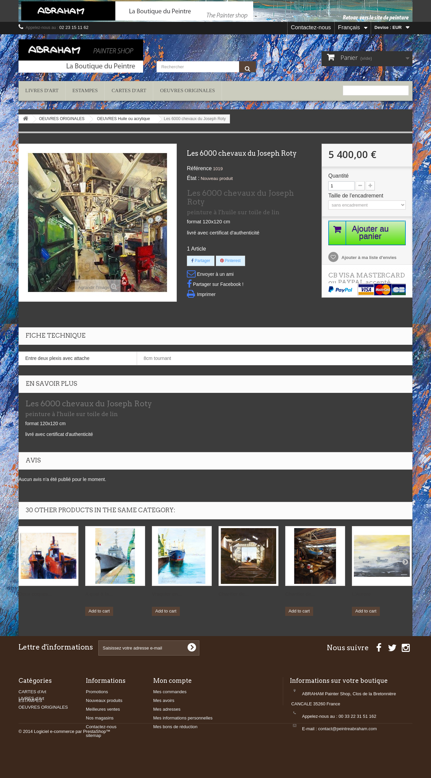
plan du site (398, 104)
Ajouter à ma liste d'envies (368, 257)
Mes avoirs (163, 700)
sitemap (93, 735)
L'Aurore (361, 594)
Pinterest (230, 260)
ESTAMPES (85, 90)
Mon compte (172, 680)
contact (374, 104)
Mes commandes (170, 691)
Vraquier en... (167, 594)
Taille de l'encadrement (356, 195)
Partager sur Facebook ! (218, 284)
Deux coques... (35, 594)
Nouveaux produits (104, 700)
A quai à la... (99, 594)
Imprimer (206, 294)
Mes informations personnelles (182, 717)
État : (193, 178)
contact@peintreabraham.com (347, 728)
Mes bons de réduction (175, 726)
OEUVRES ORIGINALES (187, 90)
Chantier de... (234, 594)
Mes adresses (166, 709)
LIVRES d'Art (42, 90)
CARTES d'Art (128, 90)
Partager (200, 260)
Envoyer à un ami (215, 274)
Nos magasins (99, 717)
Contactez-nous (311, 27)
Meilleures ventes (103, 709)
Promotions (97, 691)
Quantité (338, 176)
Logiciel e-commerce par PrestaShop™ (72, 759)
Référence (199, 168)
